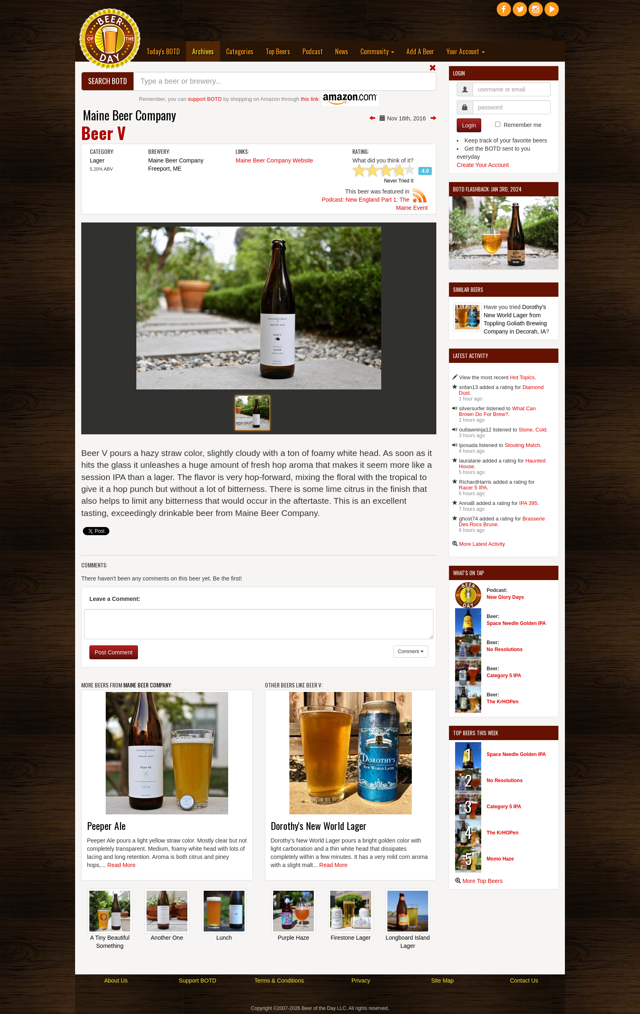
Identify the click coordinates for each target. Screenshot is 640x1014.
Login (469, 125)
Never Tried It (398, 181)
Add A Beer (420, 51)
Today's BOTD (163, 51)
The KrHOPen (502, 702)
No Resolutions (504, 649)
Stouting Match (522, 445)
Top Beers (278, 51)
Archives (206, 51)
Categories (239, 51)
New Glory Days (505, 597)
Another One (167, 937)
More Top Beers (482, 881)
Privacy (360, 980)
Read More (121, 865)
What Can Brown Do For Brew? (497, 411)
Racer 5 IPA (473, 488)
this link (309, 99)
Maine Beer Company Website (274, 160)
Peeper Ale (106, 825)
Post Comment (114, 652)
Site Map (442, 980)
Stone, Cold (533, 430)
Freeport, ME (165, 168)
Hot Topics (522, 377)
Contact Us (524, 980)
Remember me (523, 125)
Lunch (224, 937)
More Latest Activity (482, 544)
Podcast (312, 51)
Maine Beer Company (129, 115)
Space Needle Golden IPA (516, 623)
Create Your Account (483, 165)
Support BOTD (197, 980)
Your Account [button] (466, 51)
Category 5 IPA (504, 675)
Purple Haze (293, 937)
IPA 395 (528, 503)
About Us (116, 980)
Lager (97, 160)
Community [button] (377, 51)
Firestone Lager (351, 937)
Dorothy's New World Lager (319, 825)
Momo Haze (500, 859)
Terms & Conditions (279, 980)
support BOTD (205, 99)
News (341, 51)
